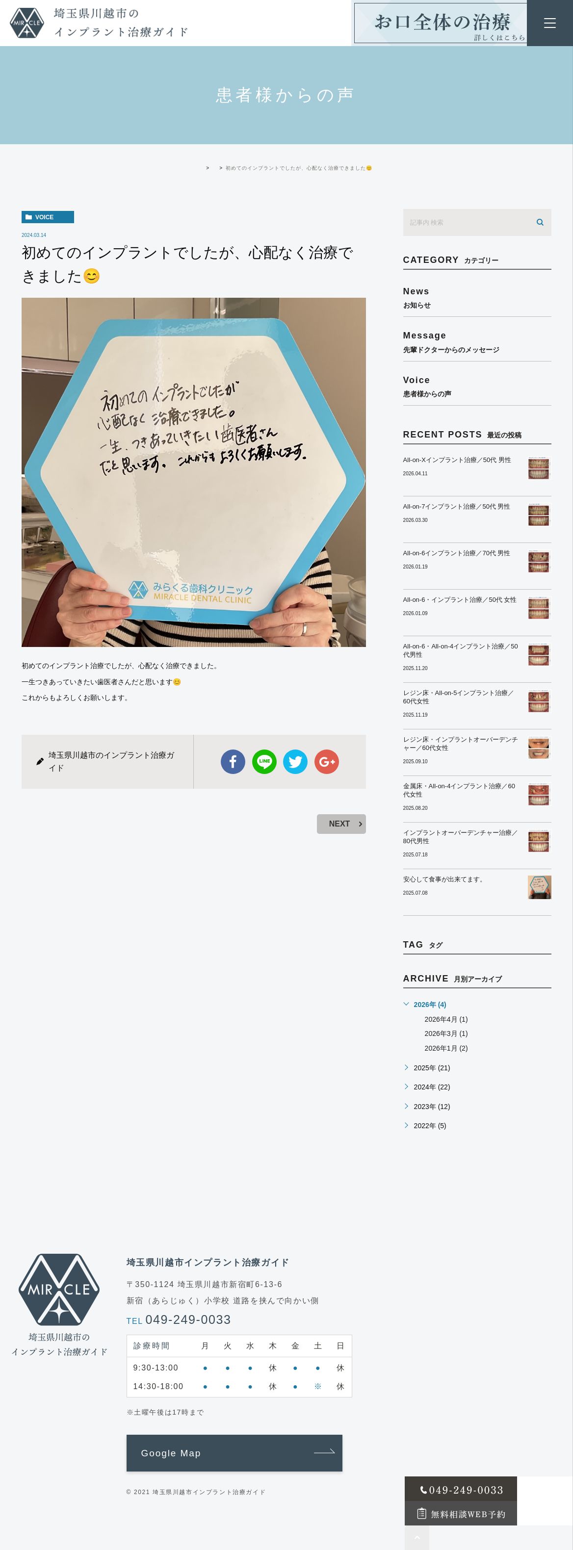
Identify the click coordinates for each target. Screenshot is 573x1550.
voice (44, 217)
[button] (234, 1453)
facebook (233, 761)
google (326, 761)
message (477, 342)
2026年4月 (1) (446, 1019)
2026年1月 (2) (446, 1048)
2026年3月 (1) (446, 1033)
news (477, 297)
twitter (295, 761)
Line (264, 761)
